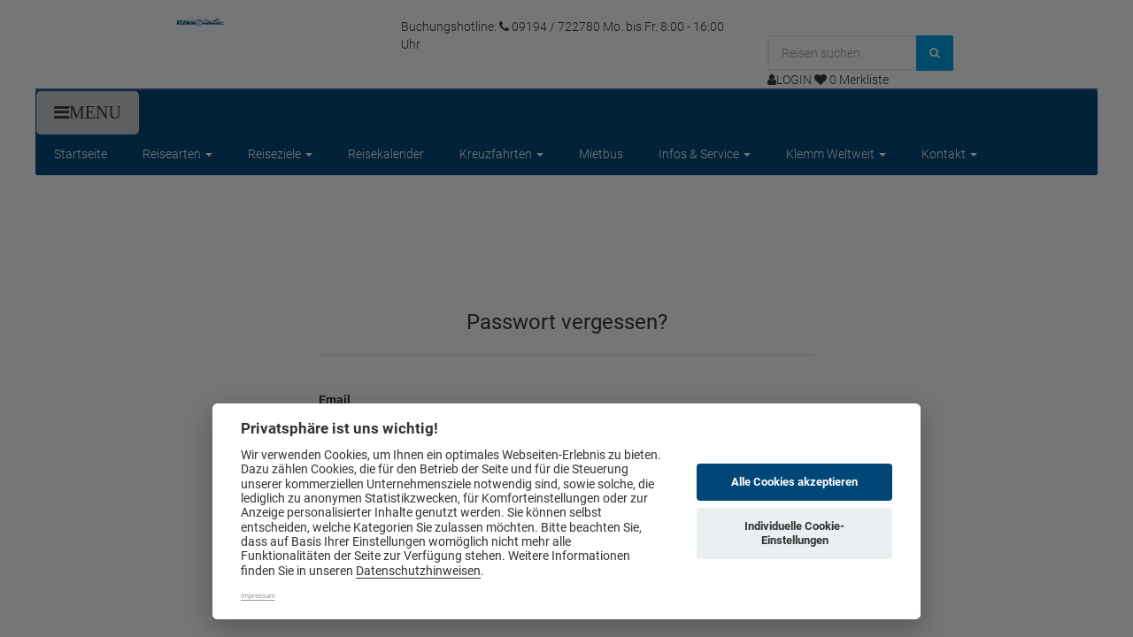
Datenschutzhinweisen (418, 571)
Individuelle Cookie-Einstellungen (794, 533)
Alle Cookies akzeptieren (794, 481)
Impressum (258, 596)
